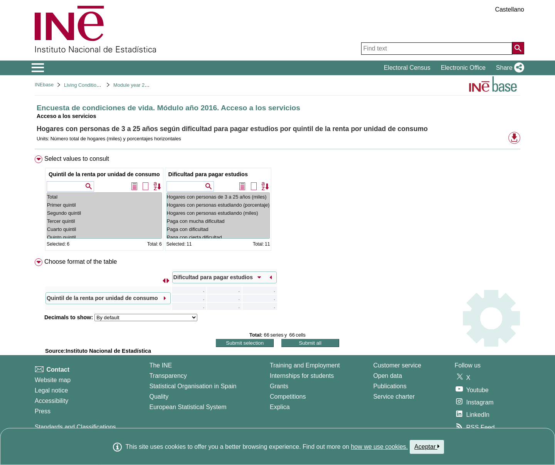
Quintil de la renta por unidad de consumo (104, 174)
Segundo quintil (104, 213)
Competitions (288, 396)
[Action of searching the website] (518, 48)
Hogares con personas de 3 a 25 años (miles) (218, 197)
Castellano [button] (509, 9)
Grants (279, 386)
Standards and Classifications (75, 427)
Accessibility (51, 401)
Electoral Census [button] (407, 67)
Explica (280, 407)
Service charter (394, 396)
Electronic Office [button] (463, 67)
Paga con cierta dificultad (218, 237)
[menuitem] (277, 204)
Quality (158, 396)
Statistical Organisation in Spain (192, 386)
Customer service (397, 365)
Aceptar (426, 446)
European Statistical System (187, 407)
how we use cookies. (379, 446)
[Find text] (436, 48)
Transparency (168, 375)
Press (42, 411)
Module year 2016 (133, 85)
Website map (53, 380)
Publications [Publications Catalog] (389, 386)
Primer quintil (104, 205)
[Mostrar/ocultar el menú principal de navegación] (38, 68)
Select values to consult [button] (76, 158)
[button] (508, 68)
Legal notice (51, 390)
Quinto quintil (104, 237)
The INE (160, 365)
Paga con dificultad (218, 229)
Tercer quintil (104, 221)
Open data (387, 375)
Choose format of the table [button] (80, 261)
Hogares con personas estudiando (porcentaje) (218, 205)
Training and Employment (305, 365)
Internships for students (302, 375)
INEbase (44, 85)
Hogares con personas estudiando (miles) (218, 213)
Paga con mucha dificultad (218, 221)
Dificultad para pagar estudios (208, 174)
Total (104, 197)
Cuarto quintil (104, 229)
